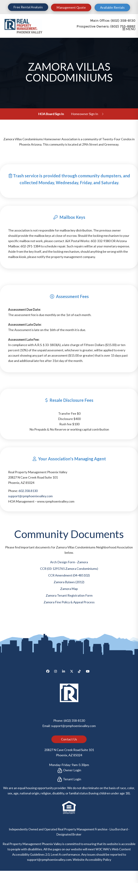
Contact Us (69, 739)
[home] (23, 26)
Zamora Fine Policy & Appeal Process (69, 602)
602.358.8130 (28, 491)
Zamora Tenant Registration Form (69, 595)
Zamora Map (69, 589)
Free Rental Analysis (28, 7)
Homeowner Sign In (84, 114)
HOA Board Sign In (51, 114)
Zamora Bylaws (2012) (69, 582)
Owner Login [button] (69, 770)
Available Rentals (112, 7)
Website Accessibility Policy (92, 859)
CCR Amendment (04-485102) (69, 575)
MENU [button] (128, 29)
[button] (49, 672)
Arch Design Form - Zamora (69, 562)
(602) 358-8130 (123, 21)
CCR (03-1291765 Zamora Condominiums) (69, 568)
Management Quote (71, 7)
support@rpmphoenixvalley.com (30, 496)
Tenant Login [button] (69, 779)
